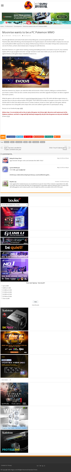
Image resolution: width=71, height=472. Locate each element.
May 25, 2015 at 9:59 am (63, 158)
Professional (8, 26)
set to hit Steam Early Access (34, 98)
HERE (21, 108)
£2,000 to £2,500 (7, 294)
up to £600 (6, 286)
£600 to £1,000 (7, 288)
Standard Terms (32, 470)
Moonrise (19, 142)
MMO (12, 142)
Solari (42, 142)
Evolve (7, 142)
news (25, 142)
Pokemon (35, 142)
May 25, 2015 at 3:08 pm (63, 167)
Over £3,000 (6, 298)
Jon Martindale (7, 35)
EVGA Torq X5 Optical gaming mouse (57, 147)
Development (18, 26)
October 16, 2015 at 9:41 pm (62, 181)
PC (30, 142)
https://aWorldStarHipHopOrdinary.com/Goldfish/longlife (31, 175)
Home (2, 26)
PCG (8, 116)
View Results (35, 305)
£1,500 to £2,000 (7, 292)
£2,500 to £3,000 (7, 296)
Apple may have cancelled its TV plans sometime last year (13, 147)
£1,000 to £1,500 (7, 290)
